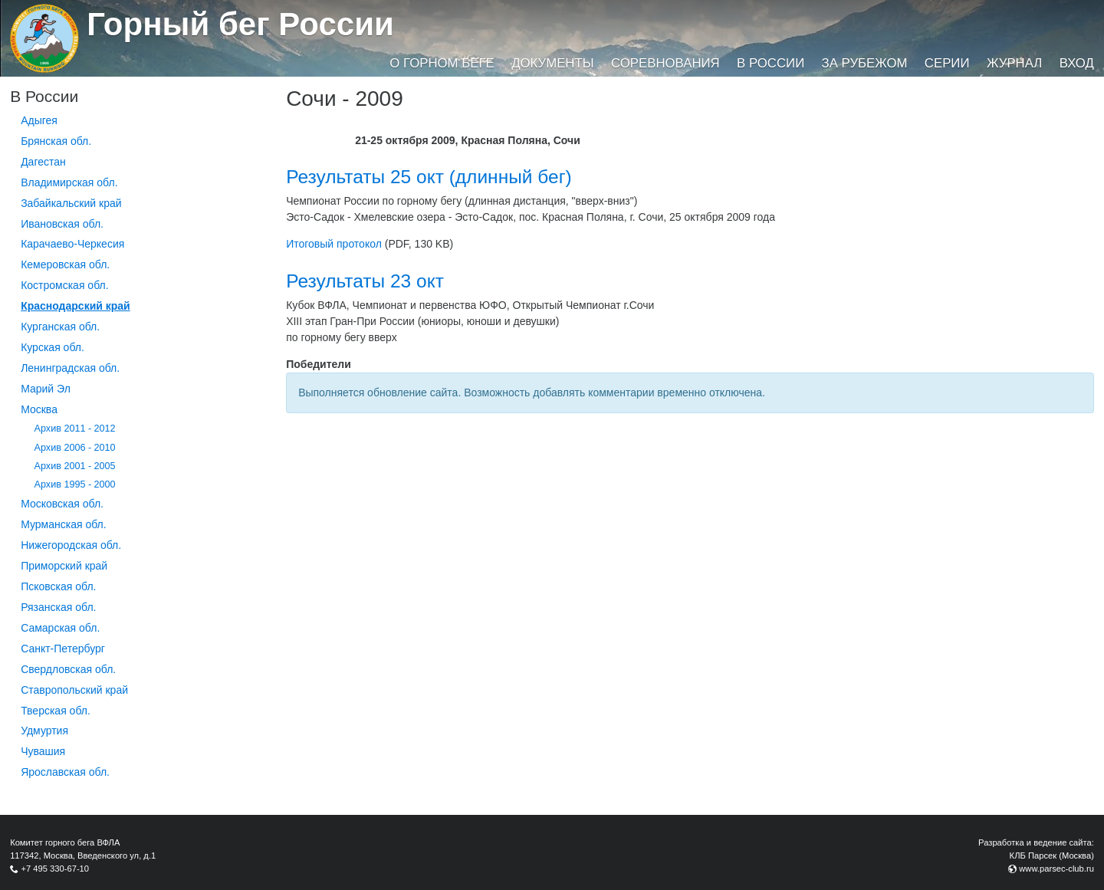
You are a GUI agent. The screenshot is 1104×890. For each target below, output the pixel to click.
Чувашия (43, 751)
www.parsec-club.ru (1056, 868)
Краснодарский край (75, 306)
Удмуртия (44, 730)
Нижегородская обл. (71, 545)
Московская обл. (62, 504)
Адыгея (39, 120)
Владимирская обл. (69, 182)
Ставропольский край (74, 690)
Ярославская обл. (65, 772)
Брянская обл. (56, 141)
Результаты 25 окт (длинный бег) (429, 176)
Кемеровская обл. (65, 264)
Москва (39, 409)
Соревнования (665, 63)
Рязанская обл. (58, 607)
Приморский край (64, 566)
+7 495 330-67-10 (55, 868)
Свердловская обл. (68, 669)
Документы (552, 63)
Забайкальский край (71, 203)
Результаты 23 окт (365, 281)
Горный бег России (240, 24)
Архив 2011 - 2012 (75, 428)
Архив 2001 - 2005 (75, 466)
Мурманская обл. (64, 524)
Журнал (1014, 63)
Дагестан (43, 162)
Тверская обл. (55, 710)
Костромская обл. (64, 285)
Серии (947, 63)
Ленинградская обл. (70, 368)
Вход (1077, 63)
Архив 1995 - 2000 (75, 484)
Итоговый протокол (334, 244)
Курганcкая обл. (60, 326)
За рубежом (865, 63)
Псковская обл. (58, 586)
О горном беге (441, 63)
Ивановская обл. (62, 224)
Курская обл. (52, 347)
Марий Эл (46, 389)
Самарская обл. (60, 628)
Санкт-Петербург (63, 648)
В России (770, 63)
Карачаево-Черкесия (72, 244)
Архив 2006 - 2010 (75, 447)
